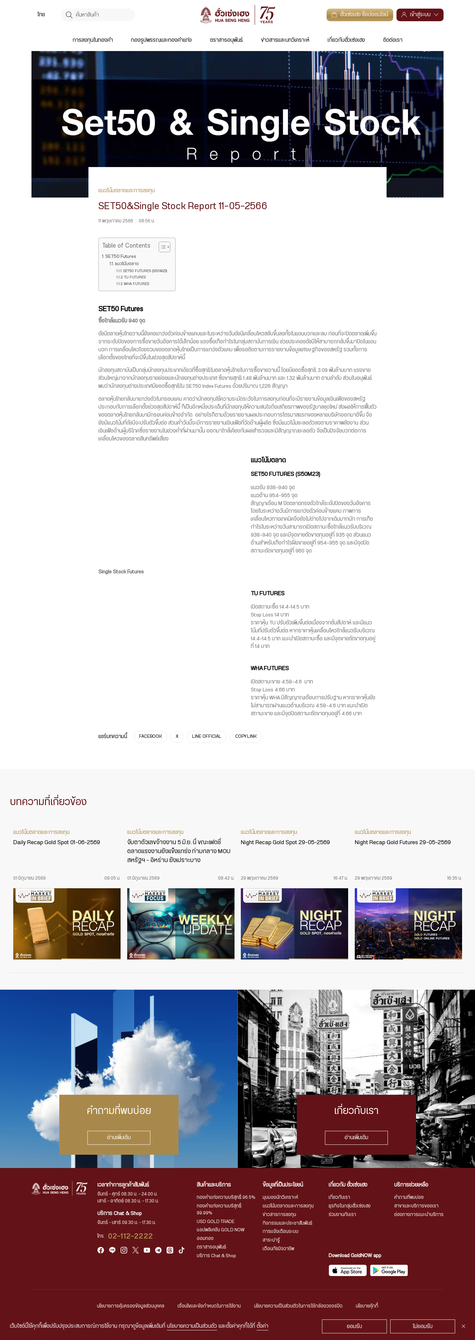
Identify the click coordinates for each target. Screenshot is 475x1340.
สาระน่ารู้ (271, 1240)
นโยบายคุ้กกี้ (367, 1306)
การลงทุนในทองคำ (93, 40)
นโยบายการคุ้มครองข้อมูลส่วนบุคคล (130, 1306)
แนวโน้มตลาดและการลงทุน (288, 1206)
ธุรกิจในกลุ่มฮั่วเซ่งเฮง (350, 1206)
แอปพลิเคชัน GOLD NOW (220, 1230)
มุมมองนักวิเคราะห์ (280, 1197)
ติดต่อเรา (392, 40)
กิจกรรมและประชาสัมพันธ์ (287, 1223)
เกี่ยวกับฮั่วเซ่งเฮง (346, 40)
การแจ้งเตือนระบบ (280, 1231)
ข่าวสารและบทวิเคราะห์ (285, 40)
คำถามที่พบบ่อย (409, 1197)
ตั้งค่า (262, 1326)
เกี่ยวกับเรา (339, 1197)
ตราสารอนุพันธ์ (226, 40)
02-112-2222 (130, 1236)
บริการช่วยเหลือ (411, 1185)
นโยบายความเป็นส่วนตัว (192, 1326)
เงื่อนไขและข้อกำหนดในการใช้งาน (209, 1306)
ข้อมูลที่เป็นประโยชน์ (283, 1185)
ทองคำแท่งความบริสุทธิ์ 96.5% (226, 1197)
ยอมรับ (354, 1326)
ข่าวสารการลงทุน (279, 1214)
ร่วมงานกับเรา (342, 1214)
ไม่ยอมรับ (423, 1326)
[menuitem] (41, 15)
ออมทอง (205, 1238)
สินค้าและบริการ (214, 1185)
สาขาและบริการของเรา (416, 1206)
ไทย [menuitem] (41, 15)
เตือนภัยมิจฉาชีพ (278, 1249)
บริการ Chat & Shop (216, 1255)
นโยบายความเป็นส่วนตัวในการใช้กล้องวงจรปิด (298, 1306)
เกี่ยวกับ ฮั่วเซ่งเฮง (348, 1185)
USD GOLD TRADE (216, 1221)
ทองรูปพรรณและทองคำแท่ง (161, 40)
